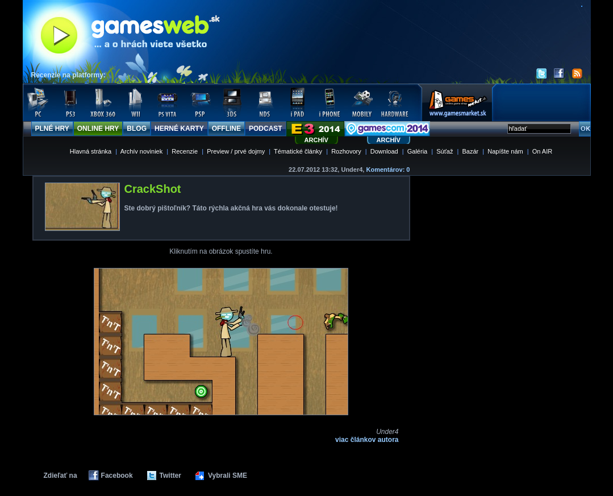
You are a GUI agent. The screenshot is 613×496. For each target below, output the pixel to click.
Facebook (117, 476)
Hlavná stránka (90, 151)
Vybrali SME (227, 476)
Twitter (170, 476)
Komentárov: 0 (388, 169)
